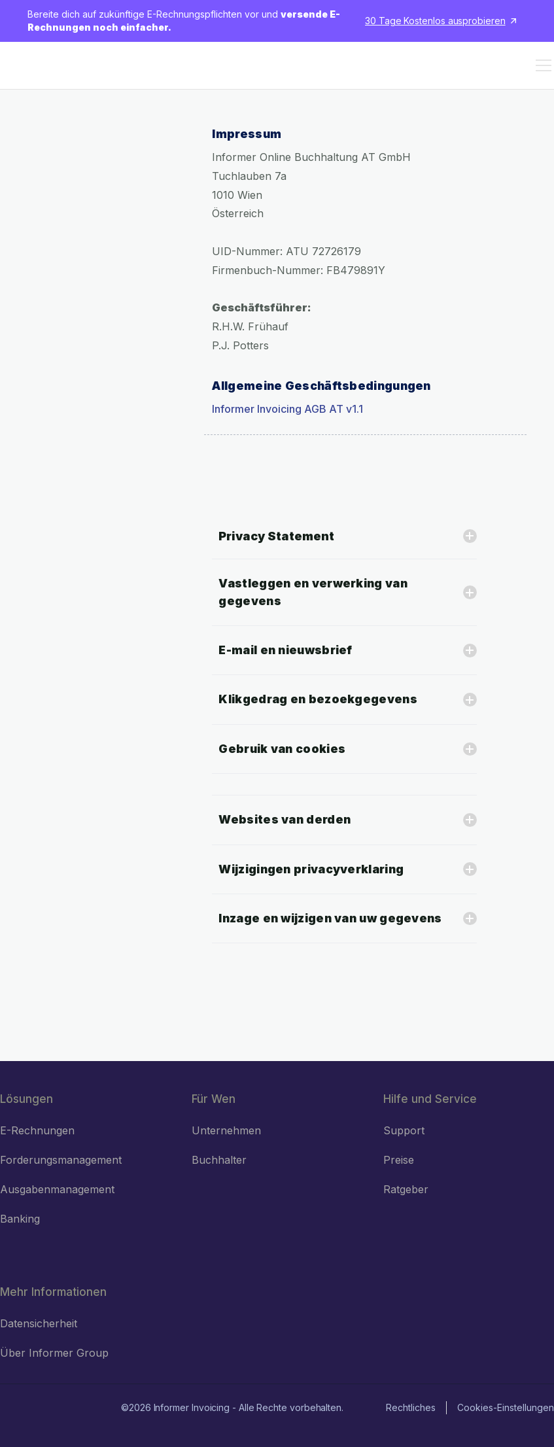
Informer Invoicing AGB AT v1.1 (287, 408)
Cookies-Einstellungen (505, 1407)
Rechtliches (411, 1407)
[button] (541, 65)
